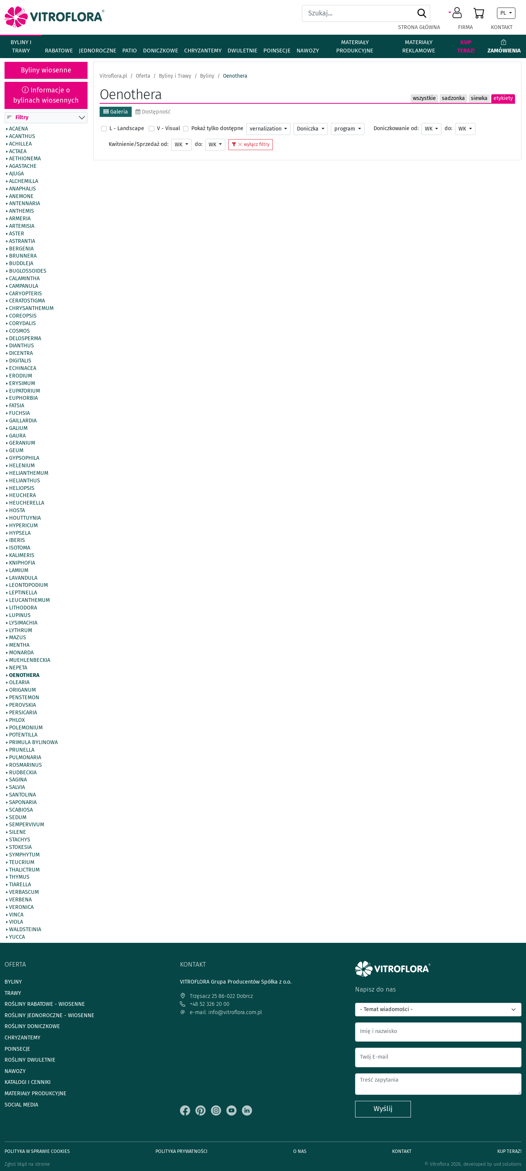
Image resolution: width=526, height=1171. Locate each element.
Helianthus (24, 481)
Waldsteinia (25, 930)
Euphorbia (23, 399)
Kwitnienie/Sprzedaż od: (138, 144)
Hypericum (23, 526)
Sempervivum (26, 825)
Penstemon (24, 698)
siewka (479, 98)
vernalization (266, 129)
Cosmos (19, 331)
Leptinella (23, 593)
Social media (21, 1105)
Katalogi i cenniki (28, 1082)
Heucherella (26, 503)
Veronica (21, 907)
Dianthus (21, 346)
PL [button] (504, 13)
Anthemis (21, 211)
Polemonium (26, 728)
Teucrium (21, 862)
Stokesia (20, 847)
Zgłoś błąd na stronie (27, 1164)
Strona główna (419, 27)
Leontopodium (28, 586)
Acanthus (22, 137)
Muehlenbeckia (29, 660)
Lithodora (23, 608)
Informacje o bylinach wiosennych (46, 95)
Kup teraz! (466, 46)
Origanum (22, 690)
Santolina (22, 795)
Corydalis (22, 324)
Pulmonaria (25, 758)
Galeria (115, 112)
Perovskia (22, 705)
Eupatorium (24, 391)
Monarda (21, 653)
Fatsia (16, 406)
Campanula (23, 286)
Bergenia (21, 249)
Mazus (17, 638)
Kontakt (501, 27)
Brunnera (23, 256)
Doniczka (308, 129)
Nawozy (308, 50)
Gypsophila (24, 458)
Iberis (17, 541)
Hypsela (20, 533)
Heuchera (22, 496)
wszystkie (424, 98)
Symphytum (24, 855)
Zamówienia (504, 46)
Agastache (23, 166)
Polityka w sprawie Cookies (37, 1151)
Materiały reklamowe (418, 46)
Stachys (19, 840)
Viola (16, 922)
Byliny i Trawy (21, 46)
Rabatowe (59, 50)
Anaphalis (22, 189)
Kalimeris (21, 556)
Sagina (18, 780)
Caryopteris (25, 294)
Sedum (17, 818)
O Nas (299, 1151)
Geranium (22, 443)
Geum (16, 451)
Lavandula (23, 578)
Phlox (17, 720)
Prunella (21, 750)
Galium (18, 428)
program (345, 129)
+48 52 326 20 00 (204, 1004)
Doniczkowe (160, 50)
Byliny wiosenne (46, 70)
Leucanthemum (29, 600)
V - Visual (168, 128)
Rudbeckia (23, 773)
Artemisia (21, 226)
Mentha (19, 645)
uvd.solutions (507, 1164)
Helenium (22, 466)
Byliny (13, 982)
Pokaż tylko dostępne (217, 128)
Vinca (16, 915)
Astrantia (22, 241)
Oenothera (24, 675)
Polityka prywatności (181, 1151)
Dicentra (21, 354)
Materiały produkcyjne (354, 46)
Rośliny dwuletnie (30, 1060)
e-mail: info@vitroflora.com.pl (221, 1012)
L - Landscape (126, 128)
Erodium (20, 376)
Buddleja (21, 264)
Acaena (18, 129)
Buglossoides (27, 271)
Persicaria (23, 713)
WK (429, 129)
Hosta (17, 511)
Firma (465, 27)
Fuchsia (19, 413)
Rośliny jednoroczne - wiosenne (49, 1015)
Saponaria (23, 803)
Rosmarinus (25, 765)
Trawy (13, 993)
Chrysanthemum (31, 308)
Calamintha (24, 279)
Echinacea (22, 368)
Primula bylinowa (33, 743)
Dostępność (153, 112)
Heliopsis (21, 488)
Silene (17, 833)
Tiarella (20, 885)
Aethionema (25, 159)
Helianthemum (28, 473)
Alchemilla (23, 181)
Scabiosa (21, 810)
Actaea (17, 152)
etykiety (503, 98)
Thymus (19, 878)
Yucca (17, 937)
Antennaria (24, 204)
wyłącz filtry (250, 144)
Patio (129, 50)
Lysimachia (23, 623)
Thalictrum (24, 870)
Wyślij (383, 1108)
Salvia (17, 787)
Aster (16, 234)
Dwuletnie (242, 50)
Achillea (20, 144)
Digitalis (20, 361)
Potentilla (23, 735)
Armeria (20, 219)
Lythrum (20, 631)
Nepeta (18, 668)
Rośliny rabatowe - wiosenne (45, 1004)
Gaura (17, 436)
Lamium (18, 571)
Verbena (20, 900)
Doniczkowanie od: (396, 128)
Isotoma (19, 548)
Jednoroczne (97, 50)
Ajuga (16, 174)
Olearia (19, 683)
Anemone (21, 196)
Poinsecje (277, 50)
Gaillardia (23, 421)
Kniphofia (22, 563)
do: (448, 128)
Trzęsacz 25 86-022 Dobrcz (216, 996)
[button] (456, 13)
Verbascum (24, 892)
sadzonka (453, 98)
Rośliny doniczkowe (32, 1026)
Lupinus (20, 615)
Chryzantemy (202, 50)
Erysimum (22, 384)
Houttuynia (25, 518)
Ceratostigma (27, 301)
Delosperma (25, 339)
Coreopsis (23, 316)
